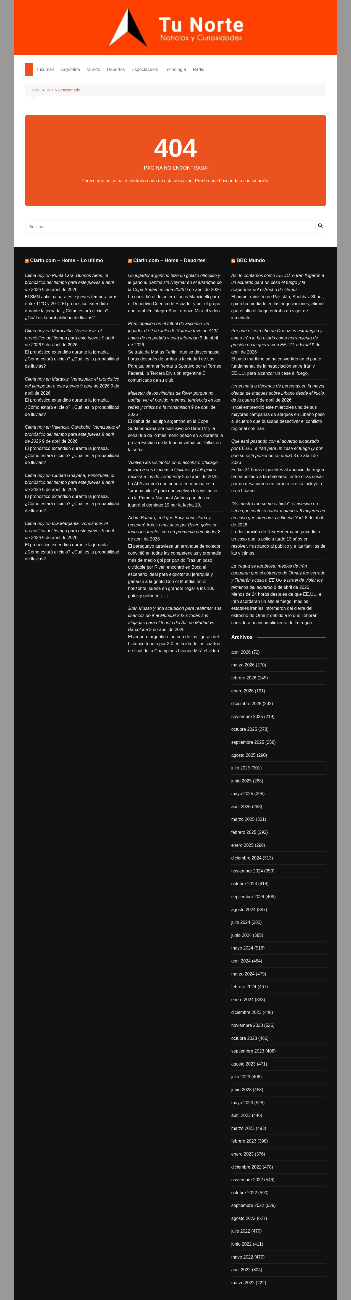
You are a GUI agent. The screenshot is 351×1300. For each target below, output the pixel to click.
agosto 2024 (243, 909)
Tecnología (175, 69)
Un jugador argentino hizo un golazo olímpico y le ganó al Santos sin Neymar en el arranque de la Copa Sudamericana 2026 (175, 282)
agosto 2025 (243, 755)
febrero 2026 (243, 678)
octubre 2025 (244, 729)
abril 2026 (241, 652)
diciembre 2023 (246, 1012)
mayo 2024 (242, 948)
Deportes (116, 69)
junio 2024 (241, 935)
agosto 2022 (243, 1218)
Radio (199, 69)
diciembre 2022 (246, 1167)
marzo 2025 (243, 819)
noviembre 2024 (247, 871)
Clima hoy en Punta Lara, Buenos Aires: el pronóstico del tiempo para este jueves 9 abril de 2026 (69, 282)
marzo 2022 (243, 1282)
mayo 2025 (242, 793)
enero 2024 (242, 999)
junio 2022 (241, 1244)
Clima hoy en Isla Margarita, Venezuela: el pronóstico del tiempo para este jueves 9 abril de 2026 (69, 530)
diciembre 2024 (246, 858)
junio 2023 (241, 1089)
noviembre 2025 (247, 716)
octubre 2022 (244, 1192)
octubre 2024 (244, 883)
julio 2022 (240, 1231)
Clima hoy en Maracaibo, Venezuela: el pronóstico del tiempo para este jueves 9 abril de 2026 (69, 337)
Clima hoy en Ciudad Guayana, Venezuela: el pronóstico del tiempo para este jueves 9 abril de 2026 (69, 482)
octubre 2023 (244, 1038)
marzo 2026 (243, 665)
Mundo (93, 69)
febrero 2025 (243, 832)
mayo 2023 (242, 1102)
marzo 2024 (243, 974)
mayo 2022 (242, 1257)
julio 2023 (240, 1076)
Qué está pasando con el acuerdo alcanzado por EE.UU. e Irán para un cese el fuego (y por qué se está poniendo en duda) (277, 448)
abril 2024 (241, 961)
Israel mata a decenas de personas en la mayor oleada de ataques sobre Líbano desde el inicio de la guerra (278, 393)
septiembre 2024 (247, 896)
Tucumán (45, 69)
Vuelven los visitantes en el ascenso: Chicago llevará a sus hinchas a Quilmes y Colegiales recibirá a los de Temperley (173, 469)
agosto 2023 (243, 1064)
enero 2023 (242, 1154)
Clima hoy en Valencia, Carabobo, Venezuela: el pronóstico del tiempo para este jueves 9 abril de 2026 (72, 434)
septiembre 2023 (247, 1051)
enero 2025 (242, 845)
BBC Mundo (251, 260)
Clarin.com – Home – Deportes (169, 260)
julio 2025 (240, 768)
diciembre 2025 (246, 703)
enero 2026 (242, 691)
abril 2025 (241, 806)
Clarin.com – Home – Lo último (66, 260)
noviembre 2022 (247, 1179)
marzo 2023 (243, 1128)
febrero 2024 (243, 986)
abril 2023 (241, 1115)
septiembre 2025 (247, 742)
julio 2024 (240, 922)
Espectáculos (145, 69)
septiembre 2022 (247, 1205)
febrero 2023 (243, 1141)
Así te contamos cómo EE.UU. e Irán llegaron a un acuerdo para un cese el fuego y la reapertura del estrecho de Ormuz (277, 282)
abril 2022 (241, 1269)
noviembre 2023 (247, 1025)
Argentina (70, 69)
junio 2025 (241, 781)
